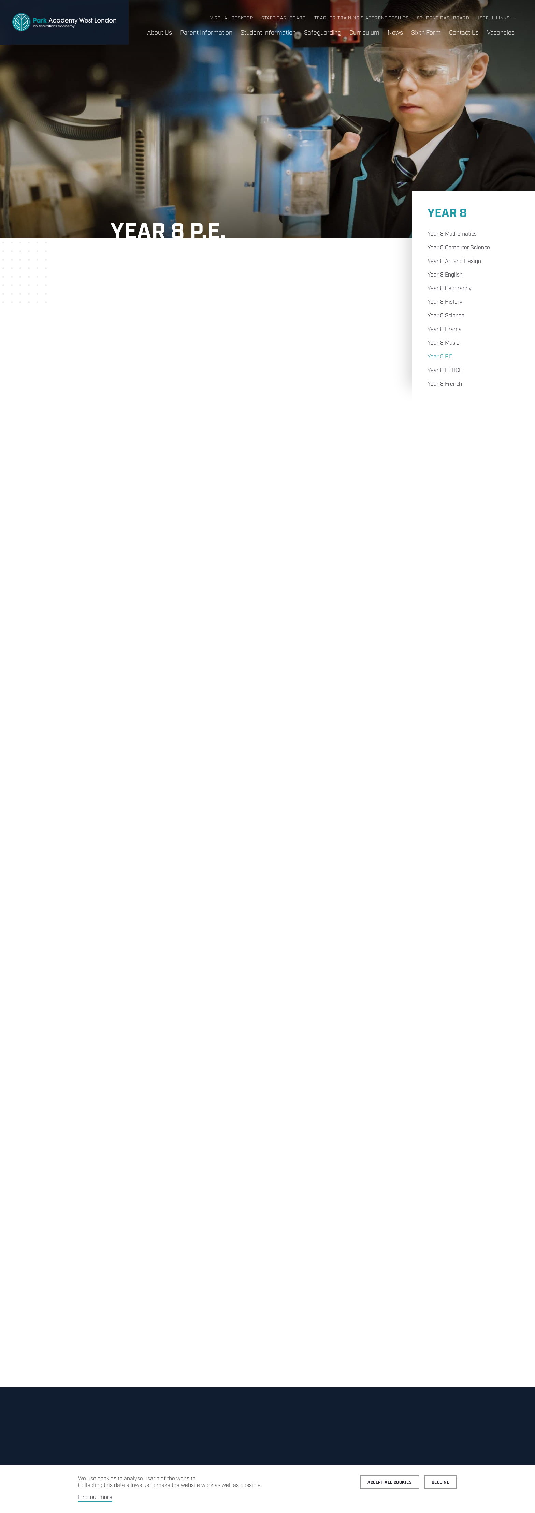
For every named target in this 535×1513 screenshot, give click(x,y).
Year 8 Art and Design (454, 261)
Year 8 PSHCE (445, 370)
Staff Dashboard (283, 18)
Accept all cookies (389, 1482)
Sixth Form (426, 33)
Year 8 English (445, 275)
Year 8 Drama (445, 329)
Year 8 (447, 213)
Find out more (95, 1497)
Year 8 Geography (450, 288)
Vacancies (501, 33)
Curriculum (364, 33)
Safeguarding (322, 33)
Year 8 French (445, 384)
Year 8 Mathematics (452, 234)
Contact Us (464, 33)
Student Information (268, 33)
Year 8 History (445, 302)
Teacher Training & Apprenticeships (361, 18)
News (395, 33)
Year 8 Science (446, 316)
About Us (159, 33)
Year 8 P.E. (440, 356)
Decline (440, 1482)
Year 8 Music (443, 343)
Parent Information (206, 33)
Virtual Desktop (231, 18)
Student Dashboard (443, 18)
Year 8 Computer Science (459, 247)
